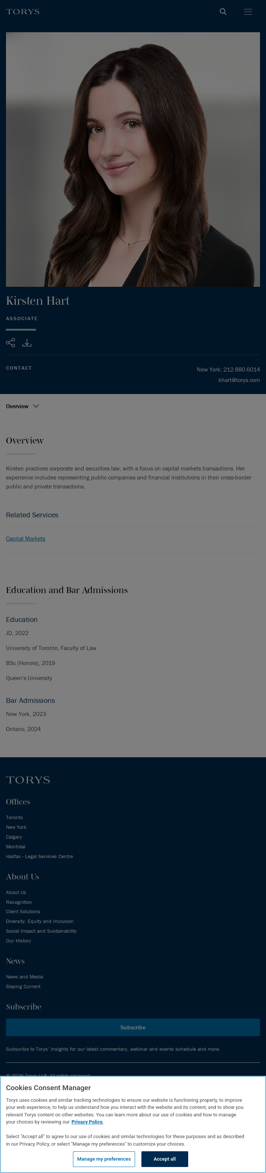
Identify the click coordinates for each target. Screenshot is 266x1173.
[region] (133, 1124)
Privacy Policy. (87, 1122)
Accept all (165, 1159)
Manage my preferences (104, 1159)
